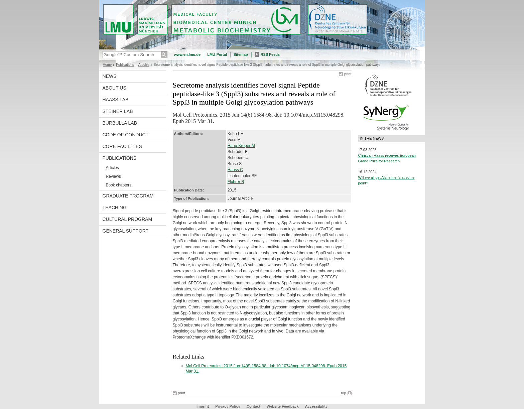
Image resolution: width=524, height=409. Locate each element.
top (343, 393)
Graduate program (128, 195)
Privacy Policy (227, 406)
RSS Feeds (270, 54)
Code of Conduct (126, 134)
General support (126, 231)
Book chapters (119, 185)
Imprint (202, 406)
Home (107, 64)
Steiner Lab (118, 111)
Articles (143, 64)
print (347, 74)
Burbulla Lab (120, 123)
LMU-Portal (217, 54)
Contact (253, 406)
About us (114, 88)
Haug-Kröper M (241, 145)
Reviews (113, 176)
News (110, 76)
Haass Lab (116, 99)
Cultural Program (127, 219)
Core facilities (122, 146)
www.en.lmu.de (187, 54)
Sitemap (241, 54)
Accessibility (316, 406)
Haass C (235, 169)
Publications (125, 64)
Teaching (115, 207)
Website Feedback (283, 406)
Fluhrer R (236, 181)
